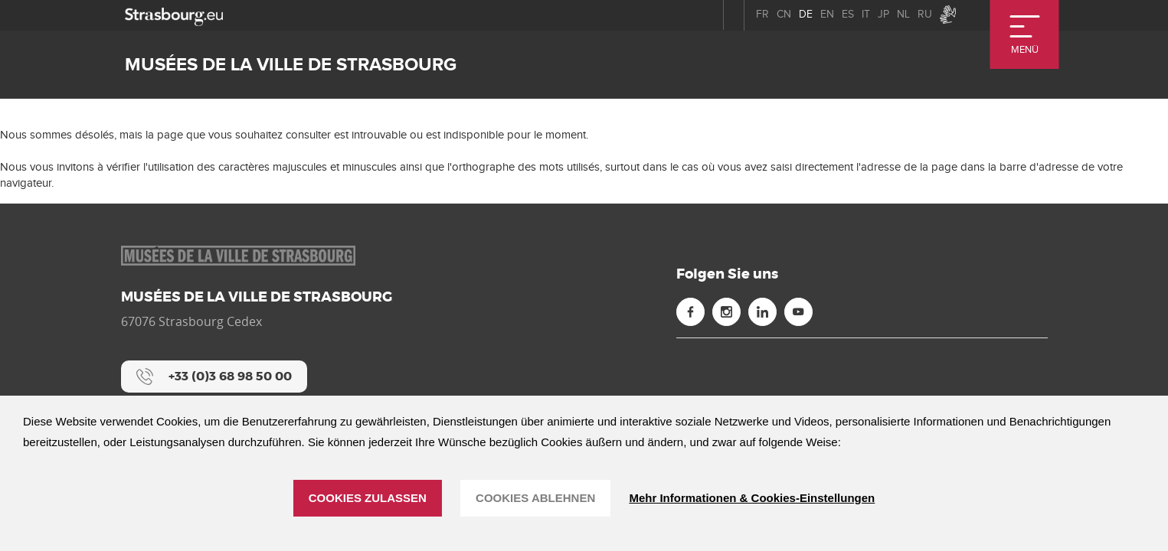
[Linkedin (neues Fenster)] (762, 312)
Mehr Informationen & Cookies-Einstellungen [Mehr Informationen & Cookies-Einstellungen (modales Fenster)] (752, 497)
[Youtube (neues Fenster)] (798, 312)
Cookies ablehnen (535, 497)
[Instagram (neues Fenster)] (726, 312)
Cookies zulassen (368, 497)
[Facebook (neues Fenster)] (690, 312)
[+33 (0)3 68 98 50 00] (214, 376)
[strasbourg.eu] (174, 14)
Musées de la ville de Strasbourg (290, 65)
